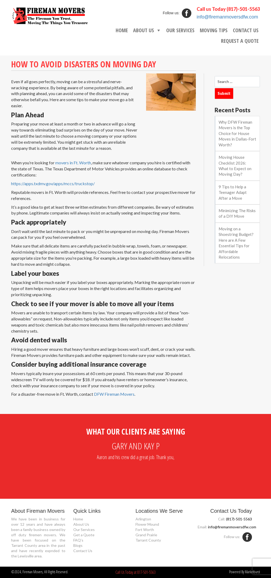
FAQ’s (78, 540)
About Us (81, 524)
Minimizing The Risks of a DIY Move (237, 213)
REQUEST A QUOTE (240, 40)
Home (78, 519)
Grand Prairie (146, 535)
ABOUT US (143, 30)
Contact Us (82, 550)
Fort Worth (145, 529)
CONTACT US (246, 30)
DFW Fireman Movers (114, 394)
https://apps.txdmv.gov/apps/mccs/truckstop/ (53, 183)
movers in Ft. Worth (73, 162)
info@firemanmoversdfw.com (227, 17)
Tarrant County (148, 540)
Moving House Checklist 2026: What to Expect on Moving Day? (235, 165)
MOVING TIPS (214, 30)
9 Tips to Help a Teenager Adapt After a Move (233, 192)
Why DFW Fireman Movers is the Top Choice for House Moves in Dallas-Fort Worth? (237, 133)
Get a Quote (83, 535)
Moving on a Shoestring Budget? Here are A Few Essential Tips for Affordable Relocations (236, 242)
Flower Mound (147, 524)
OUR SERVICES (180, 30)
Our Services (84, 529)
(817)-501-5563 (243, 9)
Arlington (143, 519)
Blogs (78, 545)
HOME (122, 30)
